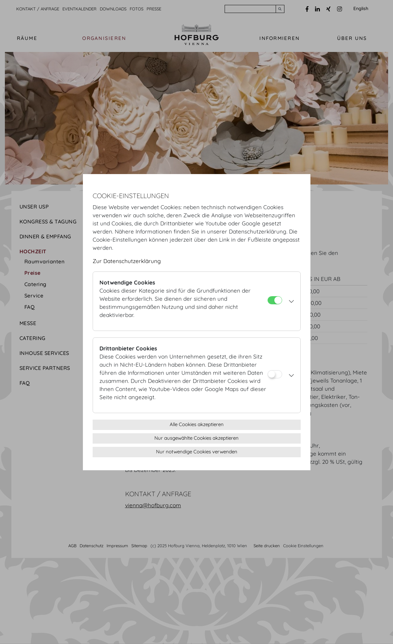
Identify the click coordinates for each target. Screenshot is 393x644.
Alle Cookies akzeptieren (197, 424)
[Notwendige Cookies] (275, 300)
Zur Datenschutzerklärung (127, 261)
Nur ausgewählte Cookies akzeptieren (196, 438)
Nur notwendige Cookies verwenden (196, 451)
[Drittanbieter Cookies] (275, 374)
